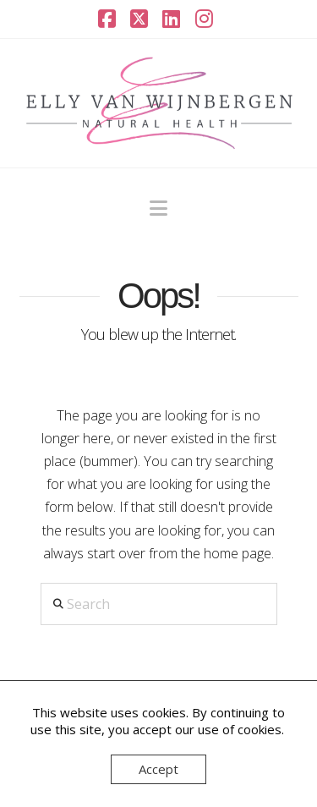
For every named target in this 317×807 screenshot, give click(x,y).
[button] (158, 208)
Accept (158, 768)
